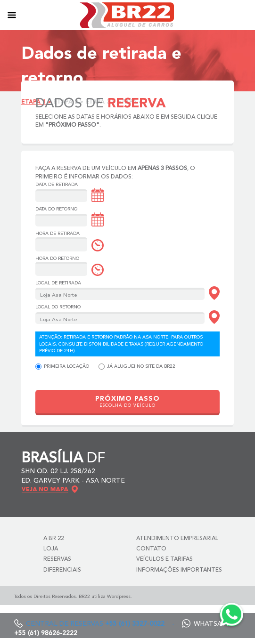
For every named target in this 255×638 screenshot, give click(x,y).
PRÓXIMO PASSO (127, 402)
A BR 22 (53, 538)
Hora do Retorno (57, 258)
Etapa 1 (33, 102)
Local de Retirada (58, 283)
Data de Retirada (56, 184)
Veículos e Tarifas (164, 559)
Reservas (57, 559)
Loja (50, 549)
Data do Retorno (56, 209)
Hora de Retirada (57, 233)
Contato (151, 549)
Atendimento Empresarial (177, 538)
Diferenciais (62, 570)
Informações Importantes (179, 570)
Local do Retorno (58, 307)
